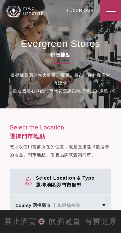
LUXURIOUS (80, 10)
